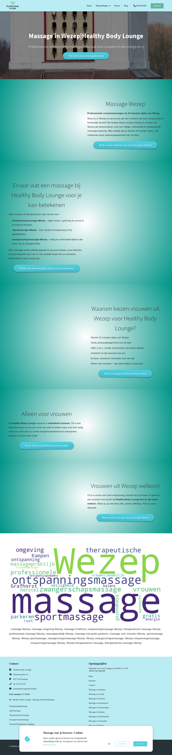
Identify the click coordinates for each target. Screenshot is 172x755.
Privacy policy (49, 744)
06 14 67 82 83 (19, 684)
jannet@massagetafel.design (25, 689)
